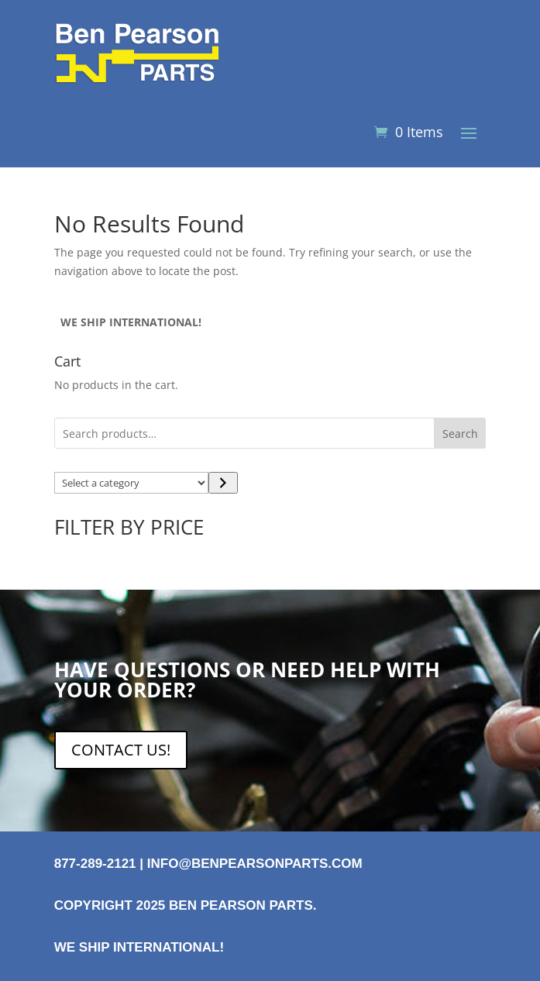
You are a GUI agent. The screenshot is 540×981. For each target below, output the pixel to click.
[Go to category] (222, 483)
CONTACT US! (120, 749)
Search (460, 433)
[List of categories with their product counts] (131, 483)
